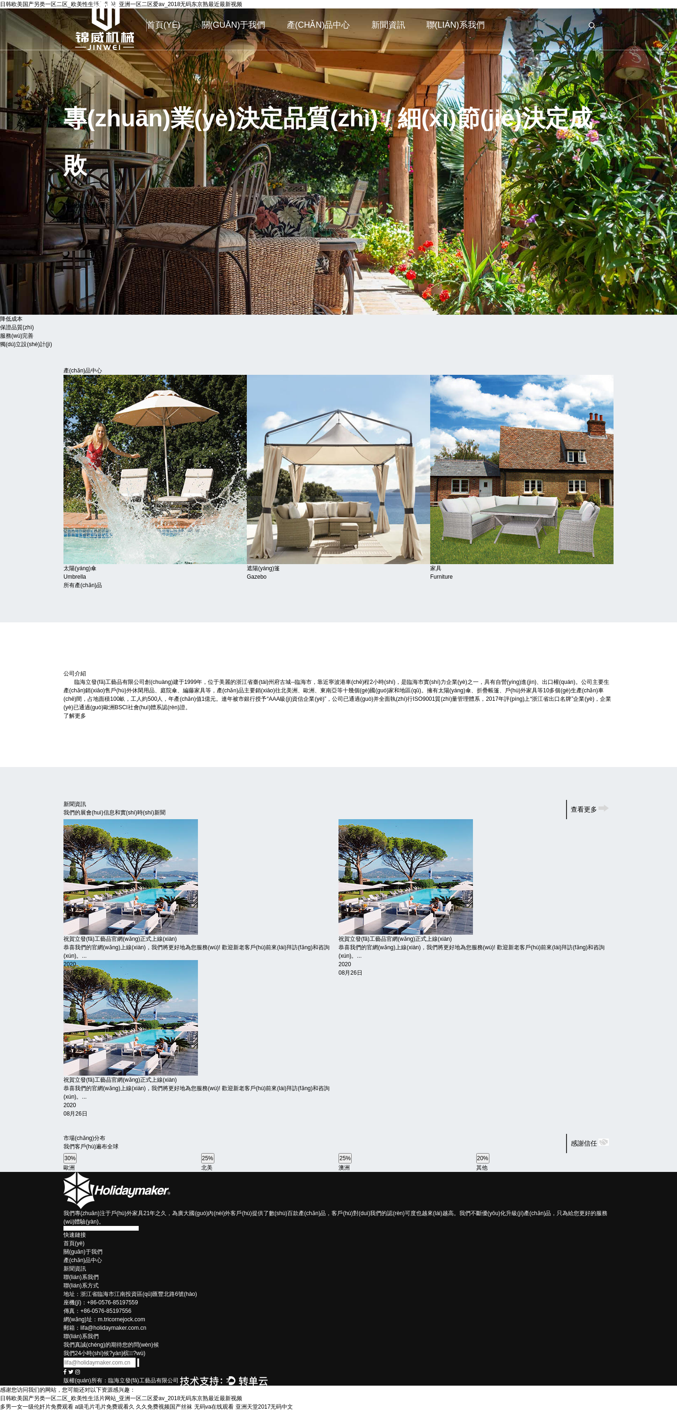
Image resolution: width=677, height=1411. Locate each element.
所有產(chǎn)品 (82, 585)
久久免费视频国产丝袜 (164, 1406)
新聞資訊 (388, 25)
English (604, 25)
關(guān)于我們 (234, 25)
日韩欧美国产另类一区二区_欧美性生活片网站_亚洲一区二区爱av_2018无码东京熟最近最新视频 (121, 1398)
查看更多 (590, 809)
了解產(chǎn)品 (89, 221)
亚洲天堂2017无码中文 (264, 1406)
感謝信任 (590, 1143)
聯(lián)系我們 (455, 25)
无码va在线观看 (214, 1406)
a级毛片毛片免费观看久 (104, 1406)
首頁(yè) (164, 25)
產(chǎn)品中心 (318, 25)
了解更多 (78, 716)
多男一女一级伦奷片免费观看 (36, 1406)
